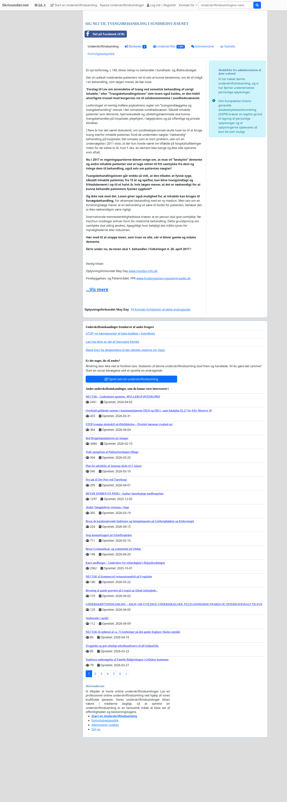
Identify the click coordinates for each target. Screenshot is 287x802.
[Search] (226, 5)
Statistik (228, 98)
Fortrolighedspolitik (101, 105)
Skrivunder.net (15, 5)
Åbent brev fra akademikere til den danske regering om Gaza (125, 401)
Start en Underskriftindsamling (74, 5)
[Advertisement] (175, 42)
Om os (96, 781)
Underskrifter (169, 98)
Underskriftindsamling (103, 98)
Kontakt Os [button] (187, 5)
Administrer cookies (105, 776)
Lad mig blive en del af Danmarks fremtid (112, 393)
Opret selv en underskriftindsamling (131, 430)
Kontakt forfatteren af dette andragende (160, 361)
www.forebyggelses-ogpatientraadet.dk (163, 330)
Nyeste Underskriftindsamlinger (122, 5)
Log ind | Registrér (161, 5)
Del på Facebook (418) (104, 85)
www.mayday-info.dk (143, 322)
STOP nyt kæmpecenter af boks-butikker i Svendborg (120, 384)
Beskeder (136, 98)
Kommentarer (202, 98)
